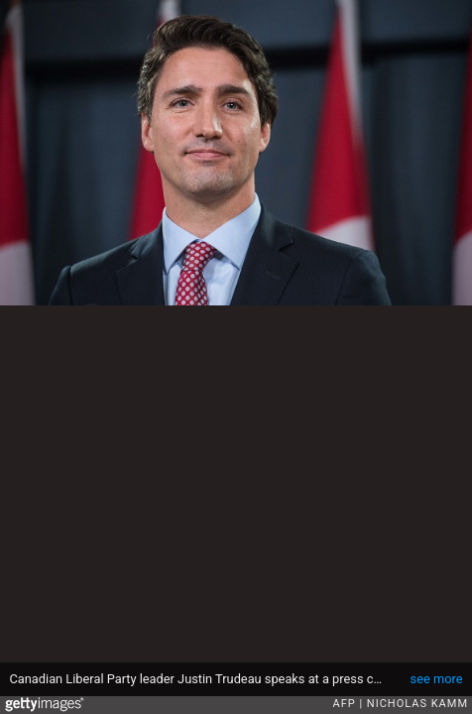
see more (437, 678)
